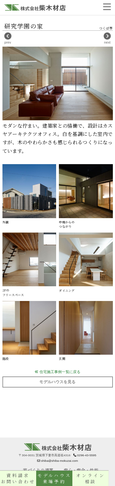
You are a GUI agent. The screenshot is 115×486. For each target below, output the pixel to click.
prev (7, 38)
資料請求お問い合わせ (19, 478)
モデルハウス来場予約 (57, 478)
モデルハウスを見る (57, 382)
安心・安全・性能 (81, 470)
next (107, 38)
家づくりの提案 (38, 470)
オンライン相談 (95, 478)
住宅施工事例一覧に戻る (57, 372)
